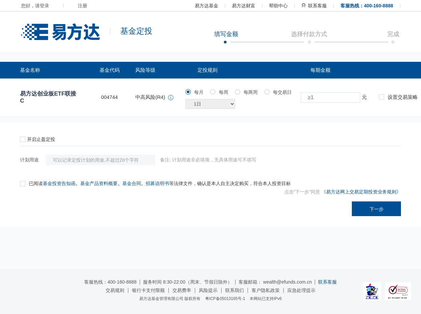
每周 (219, 92)
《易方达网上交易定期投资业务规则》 (361, 191)
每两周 (246, 92)
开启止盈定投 (37, 139)
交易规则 (115, 290)
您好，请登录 (35, 5)
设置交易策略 (398, 97)
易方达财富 (243, 5)
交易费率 (181, 290)
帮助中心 (278, 5)
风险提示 (208, 290)
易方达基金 (206, 5)
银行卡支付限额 (148, 290)
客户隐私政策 (266, 290)
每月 (194, 92)
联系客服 (314, 5)
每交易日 (278, 92)
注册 (82, 5)
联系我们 (234, 290)
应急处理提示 (301, 290)
